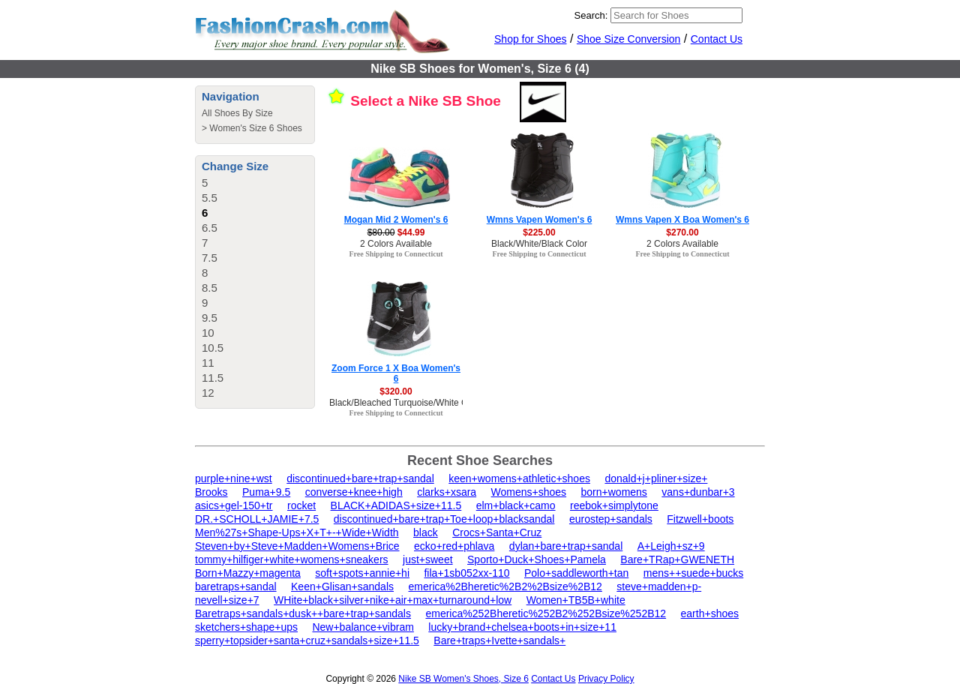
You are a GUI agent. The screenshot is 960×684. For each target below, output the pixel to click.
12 (208, 392)
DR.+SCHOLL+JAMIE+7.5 (257, 519)
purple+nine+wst (233, 478)
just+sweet (428, 560)
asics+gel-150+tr (234, 506)
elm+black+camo (516, 506)
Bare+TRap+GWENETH (677, 560)
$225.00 (539, 232)
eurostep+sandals (610, 519)
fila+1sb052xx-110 (466, 573)
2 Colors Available (396, 243)
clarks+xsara (446, 492)
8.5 (210, 287)
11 (208, 362)
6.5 (210, 227)
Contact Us (716, 39)
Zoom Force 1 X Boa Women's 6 (396, 373)
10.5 (213, 347)
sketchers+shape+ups (246, 627)
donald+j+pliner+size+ (655, 478)
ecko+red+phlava (454, 546)
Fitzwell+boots (700, 519)
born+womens (614, 492)
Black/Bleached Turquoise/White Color (406, 403)
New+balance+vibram (362, 627)
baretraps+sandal (236, 586)
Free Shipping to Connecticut (395, 254)
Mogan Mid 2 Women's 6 (396, 219)
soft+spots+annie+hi (362, 573)
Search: (591, 15)
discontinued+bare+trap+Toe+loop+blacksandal (444, 519)
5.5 (210, 197)
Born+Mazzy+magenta (248, 573)
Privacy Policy (606, 679)
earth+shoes (710, 614)
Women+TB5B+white (576, 600)
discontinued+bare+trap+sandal (360, 478)
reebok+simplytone (614, 506)
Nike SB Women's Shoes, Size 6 (463, 679)
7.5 (210, 257)
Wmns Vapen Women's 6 (539, 219)
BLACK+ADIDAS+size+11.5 (396, 506)
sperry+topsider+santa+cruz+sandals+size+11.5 (307, 640)
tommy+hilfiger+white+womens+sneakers (291, 560)
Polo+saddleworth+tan (576, 573)
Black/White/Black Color (539, 243)
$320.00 (396, 391)
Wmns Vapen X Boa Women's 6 (682, 219)
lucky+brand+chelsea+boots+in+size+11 (522, 627)
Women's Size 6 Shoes (255, 128)
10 (208, 332)
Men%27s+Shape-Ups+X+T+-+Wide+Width (297, 532)
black (425, 532)
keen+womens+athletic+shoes (519, 478)
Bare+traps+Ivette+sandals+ (500, 640)
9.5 (210, 317)
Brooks (211, 492)
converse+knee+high (354, 492)
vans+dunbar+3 (698, 492)
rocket (301, 506)
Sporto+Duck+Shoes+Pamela (536, 560)
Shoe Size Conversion (629, 39)
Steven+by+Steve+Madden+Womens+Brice (297, 546)
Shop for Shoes (530, 39)
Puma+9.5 (266, 492)
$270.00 (682, 232)
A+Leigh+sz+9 (671, 546)
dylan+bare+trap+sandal (565, 546)
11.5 (213, 377)
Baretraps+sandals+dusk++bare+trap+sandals (303, 614)
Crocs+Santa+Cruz (497, 532)
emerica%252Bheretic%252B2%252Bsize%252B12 (545, 614)
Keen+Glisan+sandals (342, 586)
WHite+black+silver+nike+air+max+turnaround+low (393, 600)
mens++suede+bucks (693, 573)
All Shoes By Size (237, 113)
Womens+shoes (529, 492)
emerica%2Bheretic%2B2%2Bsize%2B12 (505, 586)
